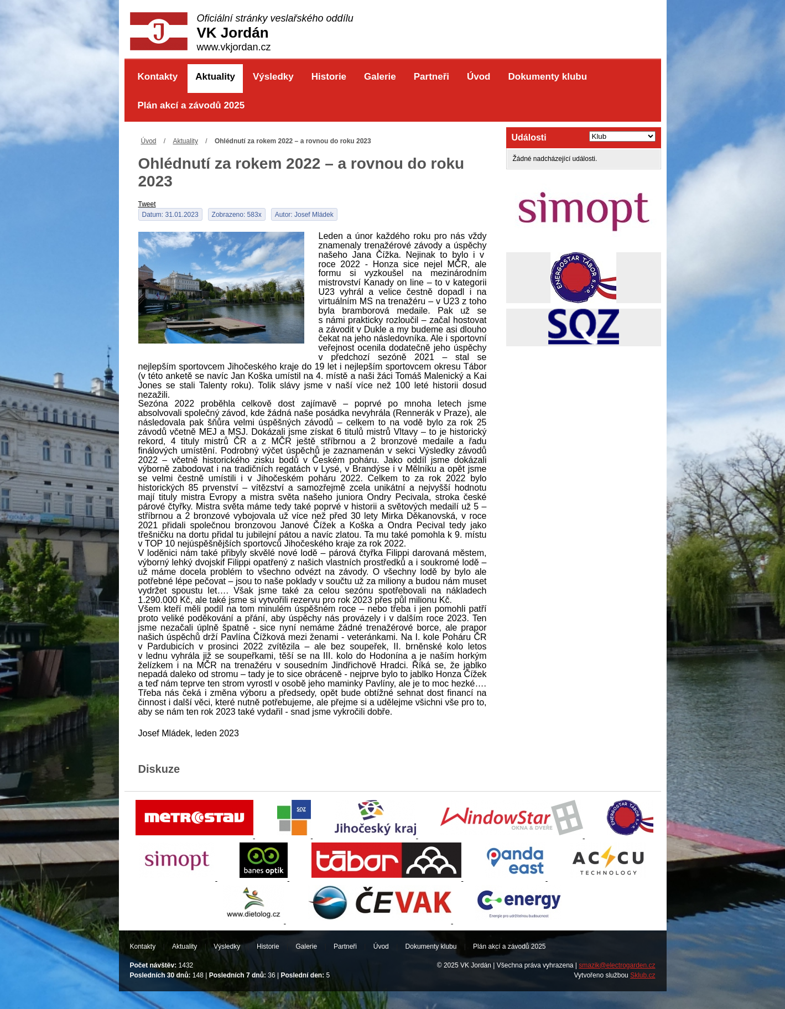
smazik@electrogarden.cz (617, 965)
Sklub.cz (642, 975)
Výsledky (273, 76)
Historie (328, 76)
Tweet (147, 204)
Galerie (380, 76)
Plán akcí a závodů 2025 (191, 105)
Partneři (431, 76)
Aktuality (215, 76)
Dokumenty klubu (547, 76)
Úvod (479, 76)
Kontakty (158, 76)
